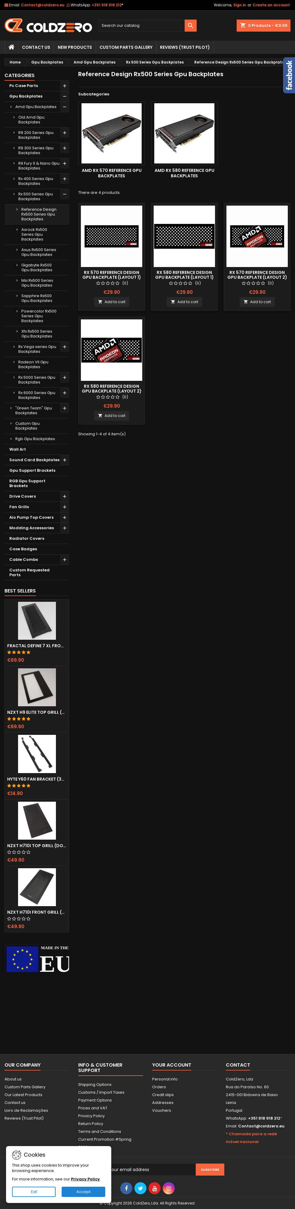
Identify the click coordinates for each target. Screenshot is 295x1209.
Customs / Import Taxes (101, 1092)
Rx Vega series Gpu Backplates (37, 349)
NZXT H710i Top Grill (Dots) (36, 845)
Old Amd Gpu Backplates (31, 119)
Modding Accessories (31, 528)
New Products (75, 47)
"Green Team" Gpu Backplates (33, 410)
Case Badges (23, 549)
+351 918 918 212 (107, 5)
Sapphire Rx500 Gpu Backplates (36, 298)
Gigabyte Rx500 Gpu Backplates (36, 267)
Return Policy (90, 1124)
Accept (83, 1192)
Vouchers (161, 1110)
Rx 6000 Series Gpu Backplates (36, 395)
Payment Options (95, 1100)
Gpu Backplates (25, 96)
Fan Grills (19, 507)
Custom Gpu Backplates (27, 426)
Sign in (239, 5)
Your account (171, 1064)
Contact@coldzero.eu (42, 5)
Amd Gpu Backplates (36, 107)
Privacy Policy (91, 1116)
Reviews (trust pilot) (185, 47)
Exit (34, 1192)
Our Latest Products (23, 1095)
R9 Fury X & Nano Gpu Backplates (39, 165)
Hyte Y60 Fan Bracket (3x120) (36, 779)
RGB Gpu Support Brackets (27, 483)
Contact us (15, 1102)
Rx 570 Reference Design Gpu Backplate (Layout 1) (111, 274)
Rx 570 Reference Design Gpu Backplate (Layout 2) (257, 274)
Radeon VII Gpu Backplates (33, 364)
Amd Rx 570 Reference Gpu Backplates (112, 173)
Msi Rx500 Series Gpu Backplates (37, 283)
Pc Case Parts (23, 86)
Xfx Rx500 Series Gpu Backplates (36, 333)
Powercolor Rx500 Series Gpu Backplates (39, 316)
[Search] (147, 26)
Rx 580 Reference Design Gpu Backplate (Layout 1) (184, 274)
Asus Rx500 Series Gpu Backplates (38, 252)
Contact (238, 1064)
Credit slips (163, 1095)
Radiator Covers (26, 538)
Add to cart (111, 301)
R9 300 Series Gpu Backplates (36, 150)
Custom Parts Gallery (126, 47)
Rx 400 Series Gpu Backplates (35, 181)
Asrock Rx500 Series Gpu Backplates (34, 234)
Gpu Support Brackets (32, 470)
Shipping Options (95, 1084)
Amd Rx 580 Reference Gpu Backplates (184, 173)
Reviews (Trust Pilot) (24, 1118)
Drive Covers (22, 496)
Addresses (163, 1102)
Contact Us (36, 47)
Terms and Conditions (99, 1131)
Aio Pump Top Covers (31, 517)
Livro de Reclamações (26, 1110)
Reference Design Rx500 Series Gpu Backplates (39, 214)
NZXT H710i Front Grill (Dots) (36, 912)
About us (13, 1079)
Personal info (165, 1079)
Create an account (271, 5)
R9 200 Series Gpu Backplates (36, 135)
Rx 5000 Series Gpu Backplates (36, 380)
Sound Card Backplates (34, 460)
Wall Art (17, 449)
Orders (159, 1087)
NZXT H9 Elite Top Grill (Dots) (36, 712)
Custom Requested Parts (29, 572)
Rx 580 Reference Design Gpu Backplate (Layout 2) (112, 388)
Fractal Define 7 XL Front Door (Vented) (36, 645)
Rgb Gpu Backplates (35, 439)
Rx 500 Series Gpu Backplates (35, 196)
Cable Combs (23, 559)
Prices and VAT (92, 1108)
